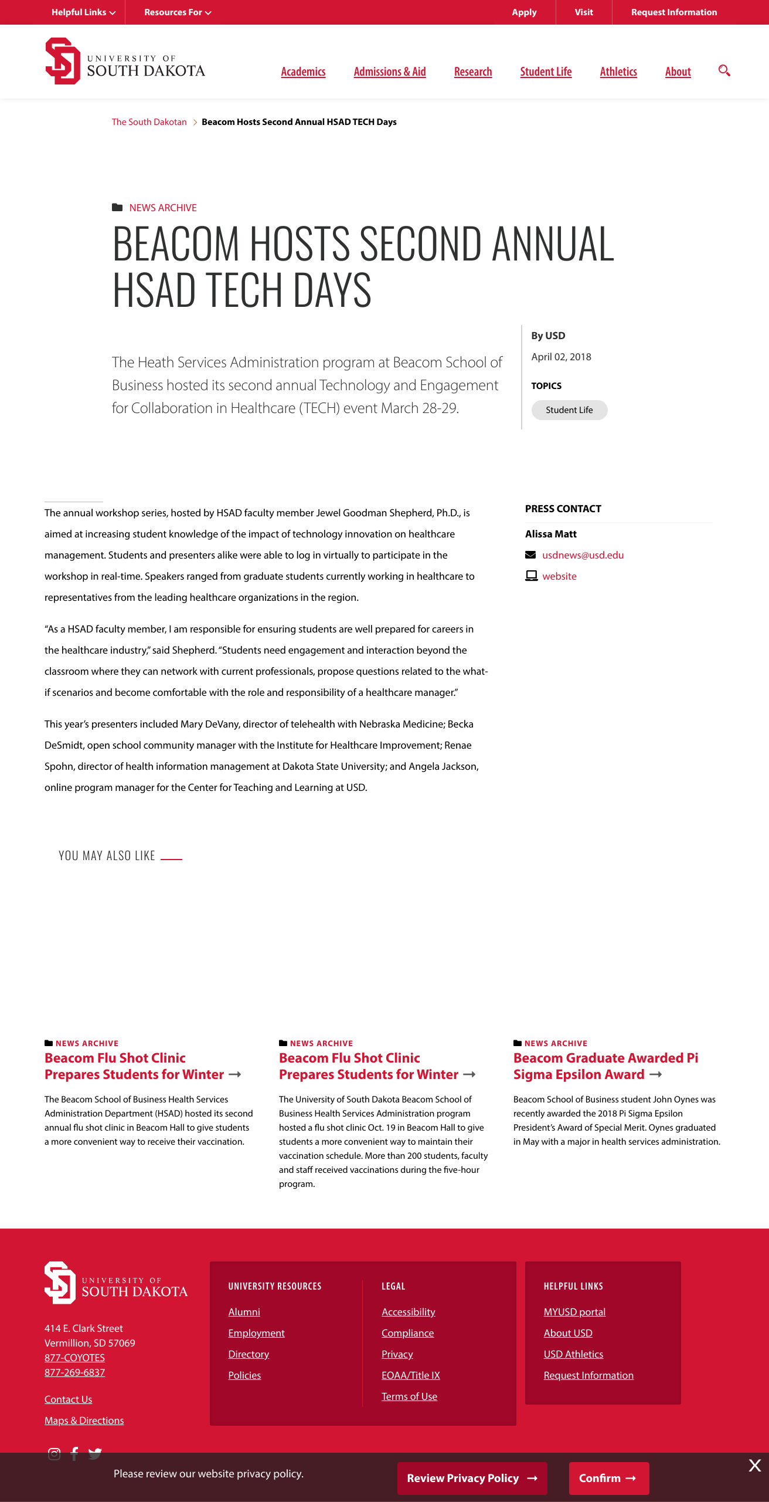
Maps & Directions (84, 1420)
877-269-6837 (75, 1372)
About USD (568, 1332)
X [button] (755, 1465)
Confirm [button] (600, 1478)
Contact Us (68, 1399)
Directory (249, 1354)
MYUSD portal (575, 1311)
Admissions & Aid (390, 71)
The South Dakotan (149, 122)
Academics (303, 71)
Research (473, 71)
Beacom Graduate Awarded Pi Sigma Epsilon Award (606, 1067)
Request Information (674, 12)
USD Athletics (574, 1354)
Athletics (618, 71)
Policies (245, 1375)
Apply (524, 12)
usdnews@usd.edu (583, 554)
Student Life (546, 71)
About (678, 71)
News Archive (163, 207)
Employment (257, 1332)
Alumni (244, 1311)
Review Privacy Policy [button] (463, 1478)
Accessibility (408, 1311)
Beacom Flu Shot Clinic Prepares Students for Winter (134, 1067)
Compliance (408, 1332)
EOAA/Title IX (411, 1375)
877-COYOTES (75, 1357)
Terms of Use (409, 1396)
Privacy (397, 1354)
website (559, 576)
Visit (584, 12)
